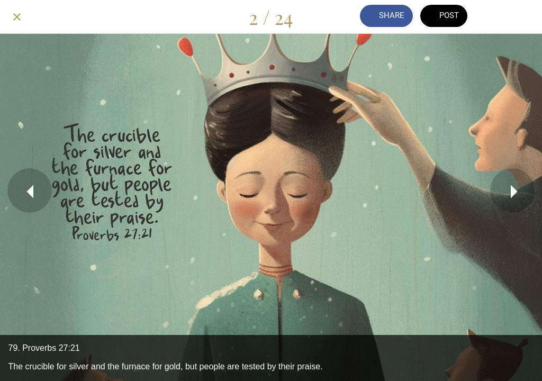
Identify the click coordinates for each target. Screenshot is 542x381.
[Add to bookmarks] (525, 17)
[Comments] (497, 17)
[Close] (17, 17)
